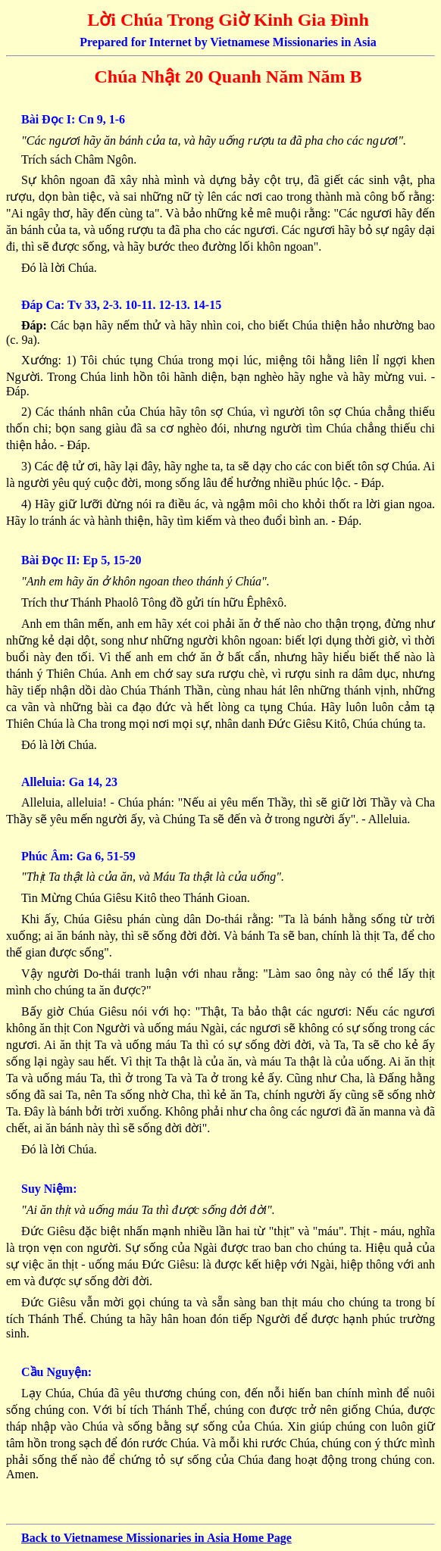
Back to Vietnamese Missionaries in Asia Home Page (156, 1537)
